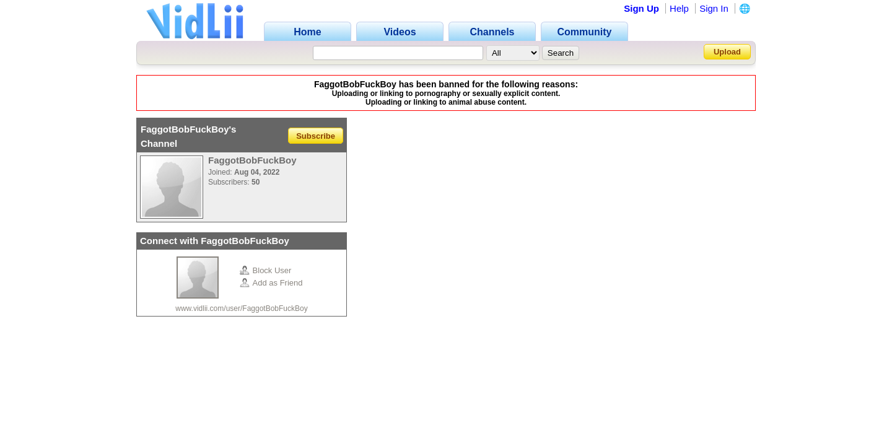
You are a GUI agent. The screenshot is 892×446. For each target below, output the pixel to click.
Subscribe (315, 135)
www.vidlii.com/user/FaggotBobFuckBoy (241, 308)
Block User (266, 270)
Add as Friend (271, 282)
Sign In (713, 8)
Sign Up (641, 8)
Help (679, 8)
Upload (727, 51)
